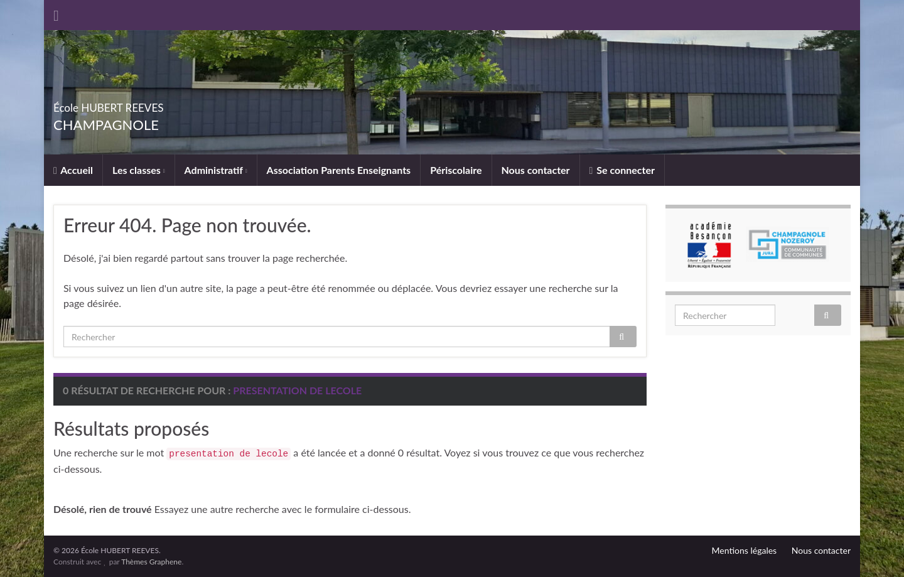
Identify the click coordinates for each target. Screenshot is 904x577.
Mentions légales (744, 550)
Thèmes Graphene (151, 561)
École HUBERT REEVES (151, 104)
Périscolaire (456, 170)
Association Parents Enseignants (339, 170)
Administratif (216, 170)
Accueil (73, 170)
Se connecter (622, 170)
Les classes (138, 170)
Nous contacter (536, 170)
